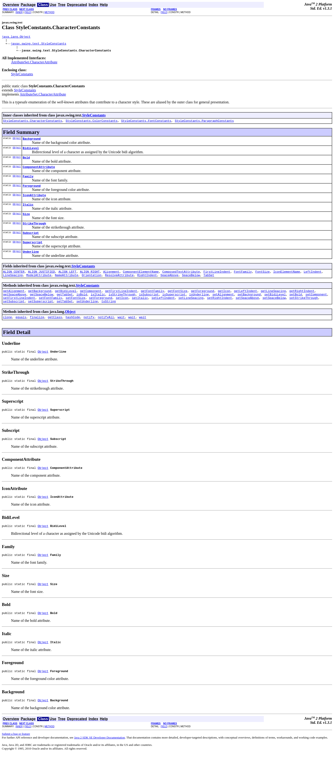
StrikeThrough (34, 234)
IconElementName (286, 285)
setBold (295, 310)
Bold (26, 163)
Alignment (111, 285)
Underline (31, 265)
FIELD (28, 12)
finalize (37, 335)
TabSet (208, 289)
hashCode (73, 335)
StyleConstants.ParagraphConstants (204, 125)
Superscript (32, 254)
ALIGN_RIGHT (90, 285)
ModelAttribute (38, 289)
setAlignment (223, 310)
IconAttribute (34, 204)
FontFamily (243, 285)
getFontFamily (152, 306)
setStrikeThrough (303, 314)
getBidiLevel (65, 306)
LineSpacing (13, 289)
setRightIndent (219, 314)
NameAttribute (66, 289)
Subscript (31, 244)
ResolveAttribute (119, 289)
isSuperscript (173, 310)
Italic (28, 214)
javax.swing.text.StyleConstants (38, 45)
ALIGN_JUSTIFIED (41, 285)
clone (7, 335)
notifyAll (106, 335)
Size (26, 224)
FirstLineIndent (216, 285)
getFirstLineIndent (121, 306)
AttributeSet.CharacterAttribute (34, 66)
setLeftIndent (163, 314)
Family (28, 184)
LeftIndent (313, 285)
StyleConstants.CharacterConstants (32, 125)
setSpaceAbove (247, 314)
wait (121, 335)
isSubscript (149, 310)
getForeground (202, 306)
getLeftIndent (245, 306)
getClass (55, 335)
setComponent (316, 310)
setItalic (140, 314)
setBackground (249, 310)
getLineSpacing (273, 306)
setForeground (100, 314)
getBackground (39, 306)
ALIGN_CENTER (14, 285)
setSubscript (14, 318)
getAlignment (14, 306)
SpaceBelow (191, 289)
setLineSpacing (190, 314)
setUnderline (87, 318)
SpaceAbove (169, 289)
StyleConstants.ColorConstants (91, 125)
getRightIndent (301, 306)
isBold (81, 310)
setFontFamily (50, 314)
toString (108, 318)
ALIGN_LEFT (67, 285)
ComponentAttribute (39, 174)
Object (17, 142)
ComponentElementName (141, 285)
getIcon (224, 306)
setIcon (122, 314)
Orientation (91, 289)
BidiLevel (31, 153)
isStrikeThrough (122, 310)
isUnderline (199, 310)
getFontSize (177, 306)
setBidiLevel (275, 310)
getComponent (90, 306)
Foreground (32, 194)
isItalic (98, 310)
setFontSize (75, 314)
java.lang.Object (16, 37)
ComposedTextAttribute (181, 285)
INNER (19, 12)
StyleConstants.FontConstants (146, 125)
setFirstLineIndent (19, 314)
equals (21, 335)
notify (89, 335)
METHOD (49, 12)
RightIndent (147, 289)
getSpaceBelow (41, 310)
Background (32, 143)
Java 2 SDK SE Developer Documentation (99, 764)
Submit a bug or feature (16, 760)
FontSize (262, 285)
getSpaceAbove (14, 310)
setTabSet (65, 318)
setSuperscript (40, 318)
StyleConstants (22, 77)
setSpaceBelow (274, 314)
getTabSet (65, 310)
